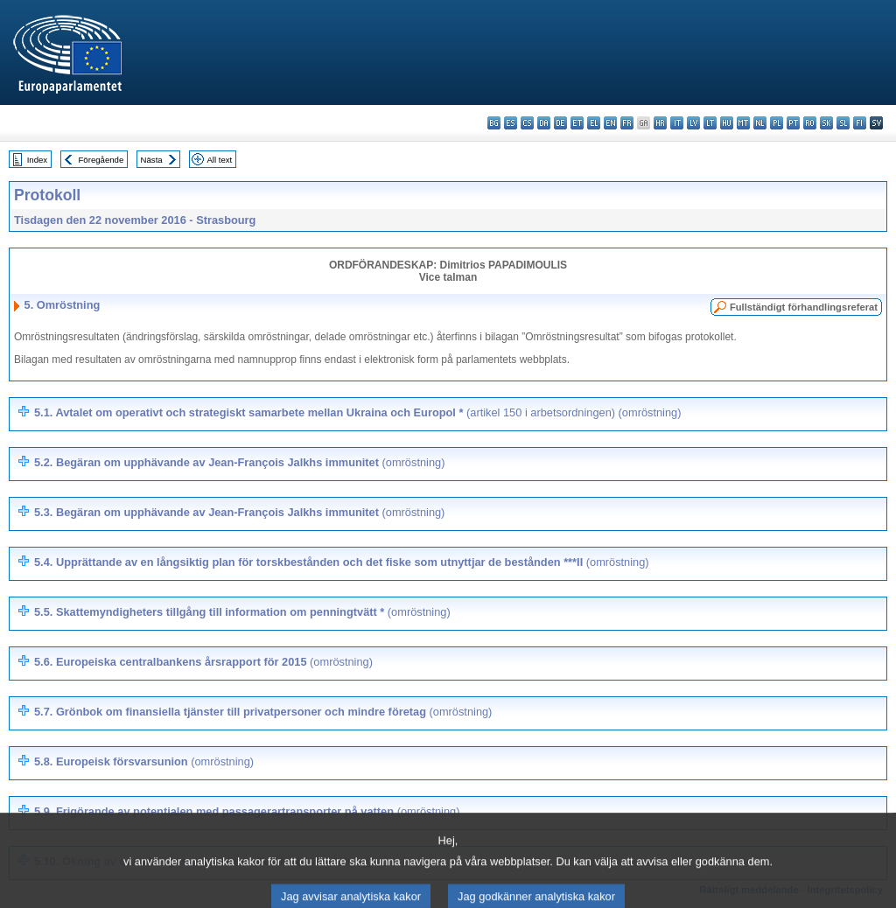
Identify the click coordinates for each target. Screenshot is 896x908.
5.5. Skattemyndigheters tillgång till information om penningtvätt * (242, 611)
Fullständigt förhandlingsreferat (804, 307)
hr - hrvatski (660, 122)
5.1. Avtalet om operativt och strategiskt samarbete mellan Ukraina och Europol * (357, 412)
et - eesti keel (577, 122)
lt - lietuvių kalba (710, 122)
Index (37, 159)
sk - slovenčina (826, 122)
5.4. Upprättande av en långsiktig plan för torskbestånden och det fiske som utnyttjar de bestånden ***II (341, 562)
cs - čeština (527, 122)
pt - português (793, 122)
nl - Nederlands (759, 122)
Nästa (152, 159)
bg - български (493, 122)
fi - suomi (859, 122)
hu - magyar (726, 122)
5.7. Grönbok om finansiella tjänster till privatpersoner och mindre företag (263, 711)
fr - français (627, 122)
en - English (610, 122)
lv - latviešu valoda (693, 122)
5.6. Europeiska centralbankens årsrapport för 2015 (203, 661)
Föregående (101, 159)
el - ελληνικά (593, 122)
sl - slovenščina (843, 122)
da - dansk (543, 122)
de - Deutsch (560, 122)
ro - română (809, 122)
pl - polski (776, 122)
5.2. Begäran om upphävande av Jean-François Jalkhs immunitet (239, 462)
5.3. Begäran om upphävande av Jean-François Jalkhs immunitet (239, 512)
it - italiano (676, 122)
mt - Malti (743, 122)
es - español (510, 122)
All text (219, 159)
